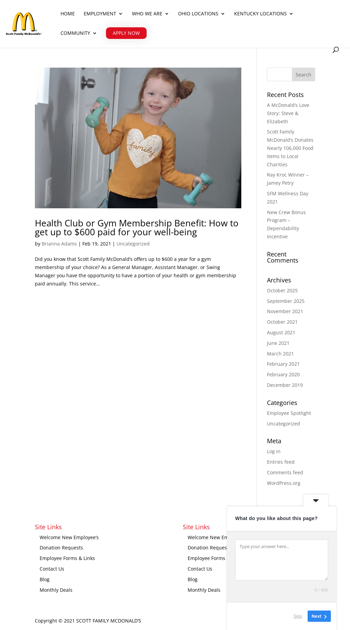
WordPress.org (283, 483)
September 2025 (286, 301)
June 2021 (278, 343)
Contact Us (52, 568)
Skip (298, 616)
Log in (274, 451)
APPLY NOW (126, 33)
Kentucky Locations (260, 14)
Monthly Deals (56, 590)
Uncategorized (133, 243)
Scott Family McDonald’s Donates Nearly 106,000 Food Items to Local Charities (290, 147)
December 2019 (285, 385)
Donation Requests (61, 547)
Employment (100, 14)
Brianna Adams (59, 243)
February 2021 (283, 364)
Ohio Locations (198, 14)
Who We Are (147, 14)
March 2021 (280, 353)
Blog (45, 579)
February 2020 (283, 374)
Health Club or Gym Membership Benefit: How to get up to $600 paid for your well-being (137, 227)
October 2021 (282, 322)
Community (75, 33)
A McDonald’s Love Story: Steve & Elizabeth (288, 113)
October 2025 (282, 290)
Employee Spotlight (289, 413)
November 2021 (285, 311)
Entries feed (281, 462)
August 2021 (281, 332)
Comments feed (285, 472)
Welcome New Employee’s (69, 537)
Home (67, 14)
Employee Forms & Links (67, 558)
